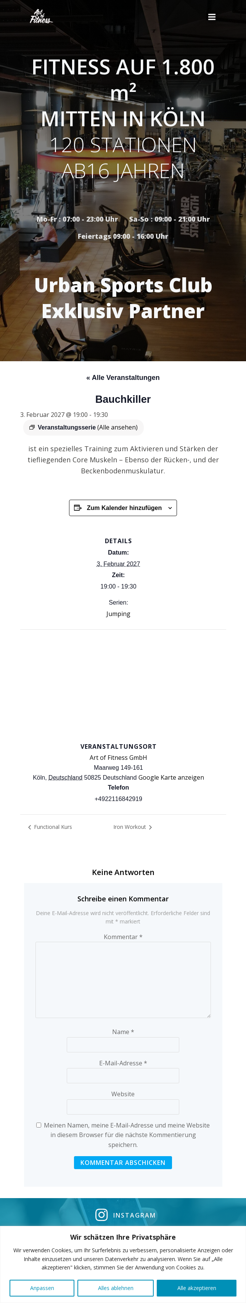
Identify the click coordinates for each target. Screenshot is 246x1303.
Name (123, 1032)
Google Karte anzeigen (171, 777)
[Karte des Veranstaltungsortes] (123, 685)
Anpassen (42, 1288)
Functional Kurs (52, 826)
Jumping (118, 614)
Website (123, 1094)
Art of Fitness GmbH (118, 757)
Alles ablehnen (115, 1288)
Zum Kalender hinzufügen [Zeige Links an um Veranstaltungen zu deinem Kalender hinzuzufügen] (124, 508)
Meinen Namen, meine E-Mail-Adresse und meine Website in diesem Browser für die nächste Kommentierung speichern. (127, 1135)
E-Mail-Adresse (123, 1063)
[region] (123, 1264)
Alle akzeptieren (196, 1288)
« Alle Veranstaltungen (122, 377)
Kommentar (123, 937)
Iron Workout (130, 826)
